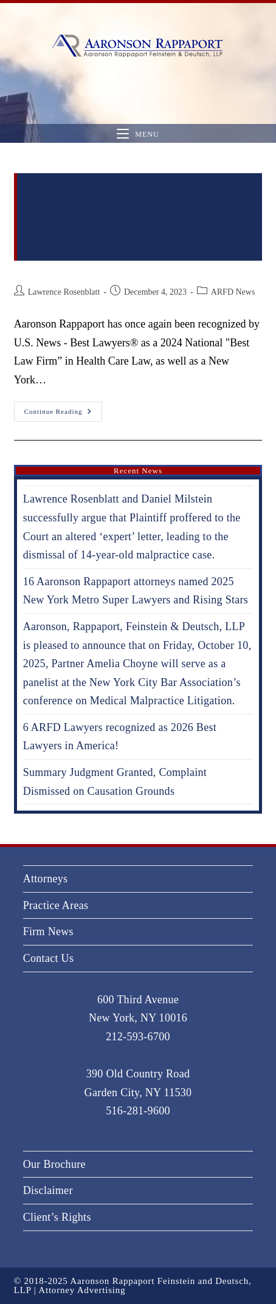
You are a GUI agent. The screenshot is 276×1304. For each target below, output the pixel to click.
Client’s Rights (57, 1217)
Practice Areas (56, 905)
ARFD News (233, 292)
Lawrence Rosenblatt (64, 292)
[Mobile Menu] (137, 134)
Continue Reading (63, 408)
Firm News (48, 931)
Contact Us (48, 958)
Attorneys (45, 879)
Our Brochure (54, 1164)
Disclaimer (48, 1190)
